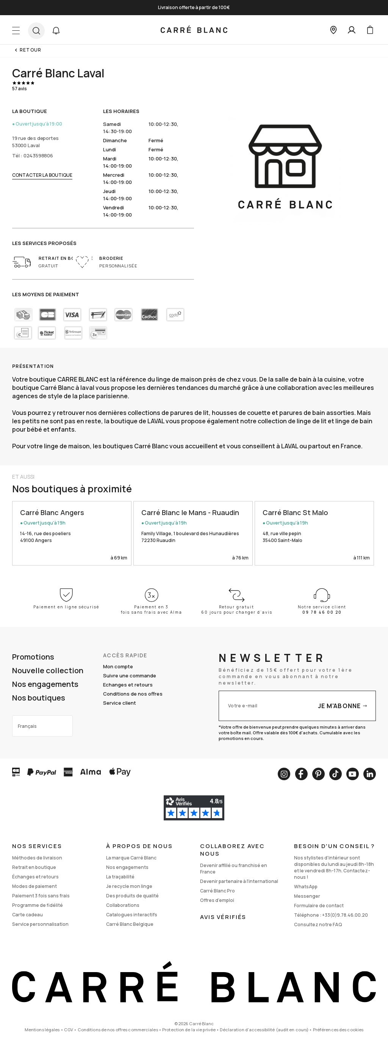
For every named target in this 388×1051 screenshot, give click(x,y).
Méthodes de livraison (37, 858)
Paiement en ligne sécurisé (66, 607)
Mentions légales (42, 1029)
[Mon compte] (352, 30)
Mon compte (118, 666)
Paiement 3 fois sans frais (41, 895)
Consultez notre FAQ (318, 924)
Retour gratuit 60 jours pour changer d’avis (236, 609)
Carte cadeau (27, 914)
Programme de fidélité (37, 905)
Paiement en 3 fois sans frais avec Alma (151, 609)
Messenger (307, 896)
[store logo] (194, 30)
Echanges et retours (128, 684)
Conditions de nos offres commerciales (118, 1029)
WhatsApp (306, 886)
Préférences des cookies (338, 1029)
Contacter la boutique (42, 175)
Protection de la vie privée (189, 1029)
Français (27, 726)
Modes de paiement (34, 886)
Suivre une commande (129, 675)
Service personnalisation (40, 924)
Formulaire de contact (319, 905)
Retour (30, 50)
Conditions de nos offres (133, 693)
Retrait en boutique (34, 867)
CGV (68, 1029)
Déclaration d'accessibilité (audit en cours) (264, 1029)
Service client (119, 702)
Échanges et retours (35, 876)
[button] (56, 30)
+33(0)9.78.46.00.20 (345, 915)
